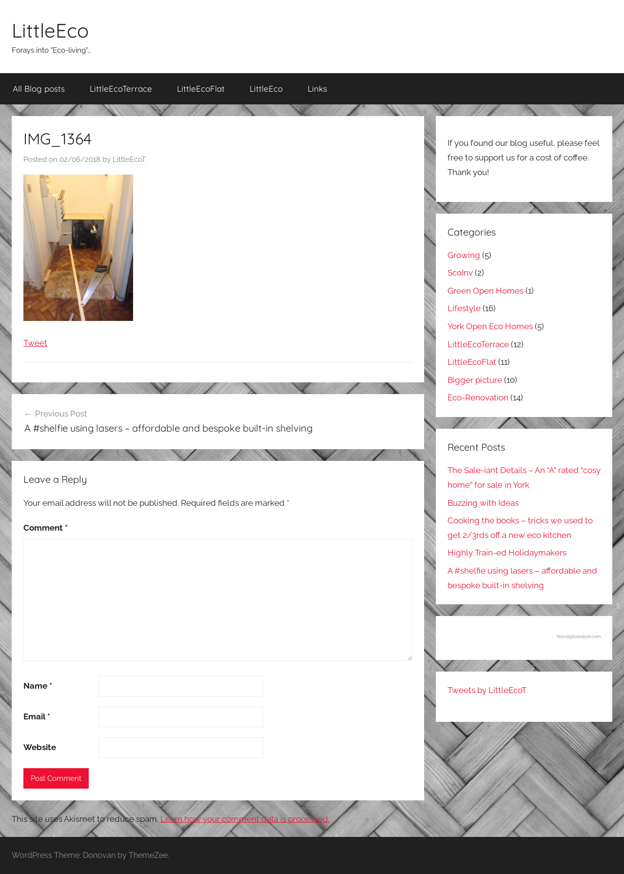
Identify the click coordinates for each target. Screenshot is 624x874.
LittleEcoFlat (201, 88)
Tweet (35, 343)
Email (36, 716)
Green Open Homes (486, 291)
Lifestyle (464, 308)
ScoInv (460, 273)
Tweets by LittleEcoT (487, 690)
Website (39, 747)
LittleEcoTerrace (121, 88)
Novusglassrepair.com (579, 636)
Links (317, 88)
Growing (464, 255)
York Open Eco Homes (490, 326)
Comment (45, 528)
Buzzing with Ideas (483, 503)
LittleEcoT (129, 159)
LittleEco (50, 30)
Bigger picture (475, 380)
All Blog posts (39, 88)
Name (37, 686)
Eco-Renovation (478, 397)
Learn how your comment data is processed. (245, 819)
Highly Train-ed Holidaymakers (507, 552)
